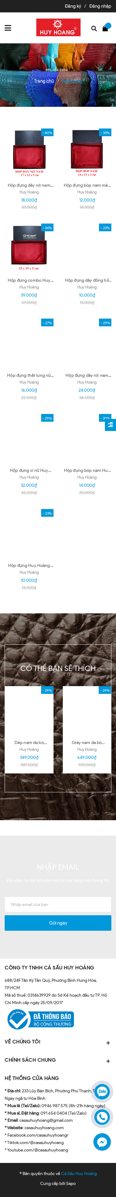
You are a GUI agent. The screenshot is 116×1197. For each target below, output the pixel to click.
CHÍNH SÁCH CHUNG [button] (58, 1060)
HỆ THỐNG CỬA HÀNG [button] (32, 1078)
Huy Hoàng (29, 192)
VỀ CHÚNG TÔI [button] (58, 1042)
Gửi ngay (58, 923)
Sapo (71, 1183)
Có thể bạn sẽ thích (58, 668)
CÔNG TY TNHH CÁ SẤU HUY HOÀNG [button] (49, 968)
